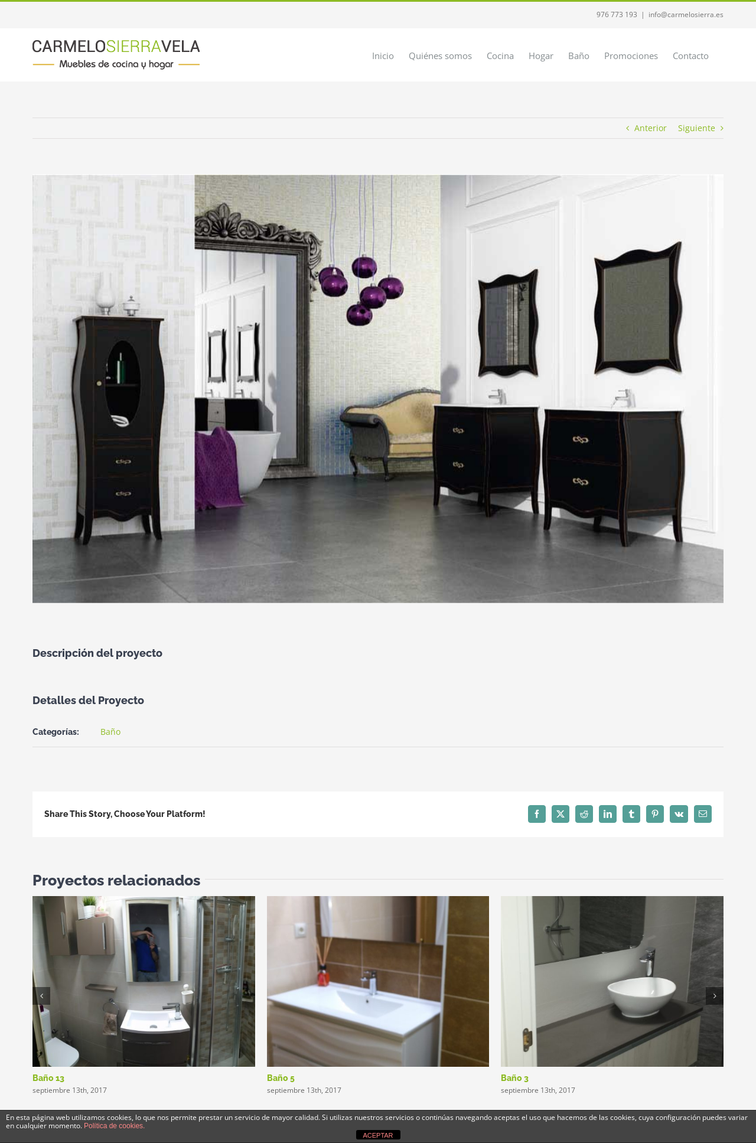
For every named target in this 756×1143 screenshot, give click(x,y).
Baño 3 (515, 1078)
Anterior (650, 127)
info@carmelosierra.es (686, 14)
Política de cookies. (114, 1126)
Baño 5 (281, 1078)
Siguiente (696, 127)
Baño (110, 731)
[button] (41, 996)
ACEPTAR (378, 1135)
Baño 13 (48, 1078)
